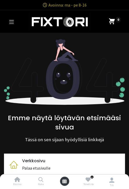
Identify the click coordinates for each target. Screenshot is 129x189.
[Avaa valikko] (64, 181)
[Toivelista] (88, 180)
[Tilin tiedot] (111, 180)
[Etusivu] (17, 179)
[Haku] (40, 179)
